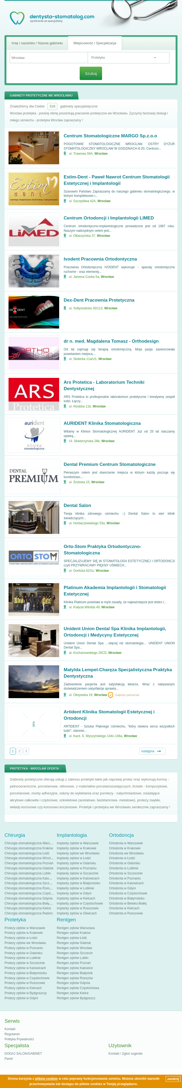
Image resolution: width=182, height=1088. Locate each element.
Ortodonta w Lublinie (123, 868)
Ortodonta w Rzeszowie (126, 913)
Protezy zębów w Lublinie (23, 958)
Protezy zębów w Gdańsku (23, 953)
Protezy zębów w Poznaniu (24, 948)
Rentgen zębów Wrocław (74, 948)
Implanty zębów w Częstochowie (80, 903)
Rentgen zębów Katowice (75, 968)
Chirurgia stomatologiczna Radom (29, 913)
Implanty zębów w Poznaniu (76, 868)
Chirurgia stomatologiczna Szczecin (30, 883)
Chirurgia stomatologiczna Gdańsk (29, 868)
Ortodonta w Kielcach (124, 908)
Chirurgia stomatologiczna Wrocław (30, 858)
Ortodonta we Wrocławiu (126, 853)
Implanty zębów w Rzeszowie (78, 908)
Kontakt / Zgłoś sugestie (125, 1053)
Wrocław (100, 153)
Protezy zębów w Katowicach (25, 968)
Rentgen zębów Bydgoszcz (76, 998)
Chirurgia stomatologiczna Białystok (30, 903)
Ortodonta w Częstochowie (128, 893)
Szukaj (91, 73)
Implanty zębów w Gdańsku (76, 863)
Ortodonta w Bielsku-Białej (128, 903)
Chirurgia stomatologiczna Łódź (27, 853)
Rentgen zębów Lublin (72, 958)
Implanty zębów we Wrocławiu (78, 853)
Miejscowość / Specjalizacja (95, 43)
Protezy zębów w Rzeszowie (25, 983)
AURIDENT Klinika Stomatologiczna (102, 423)
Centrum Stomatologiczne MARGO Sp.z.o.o (110, 135)
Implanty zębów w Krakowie (76, 848)
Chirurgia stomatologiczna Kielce (28, 908)
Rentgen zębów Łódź (72, 938)
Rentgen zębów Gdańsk (74, 943)
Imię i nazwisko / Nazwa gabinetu (37, 43)
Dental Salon (77, 505)
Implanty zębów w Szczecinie (77, 873)
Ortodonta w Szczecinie (126, 873)
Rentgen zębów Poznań (74, 963)
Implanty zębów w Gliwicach (77, 913)
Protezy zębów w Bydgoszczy (26, 993)
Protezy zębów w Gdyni (21, 998)
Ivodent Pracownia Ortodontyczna (100, 259)
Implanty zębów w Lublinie (75, 888)
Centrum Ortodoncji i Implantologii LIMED (109, 218)
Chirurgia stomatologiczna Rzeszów (30, 888)
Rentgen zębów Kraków (74, 933)
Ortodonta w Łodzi (122, 858)
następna (147, 751)
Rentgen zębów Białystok (75, 973)
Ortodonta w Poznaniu (125, 878)
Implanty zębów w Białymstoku (78, 883)
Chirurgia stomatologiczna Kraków (29, 848)
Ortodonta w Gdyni (122, 888)
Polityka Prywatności (19, 1039)
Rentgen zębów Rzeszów (75, 978)
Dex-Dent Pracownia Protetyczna (99, 300)
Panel (9, 1059)
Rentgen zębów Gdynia (73, 983)
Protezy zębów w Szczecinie (25, 963)
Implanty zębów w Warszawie (78, 843)
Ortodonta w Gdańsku (124, 863)
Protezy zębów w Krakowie (24, 933)
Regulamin (12, 1034)
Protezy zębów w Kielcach (23, 988)
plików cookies (46, 1079)
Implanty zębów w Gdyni (74, 893)
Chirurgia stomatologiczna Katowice (30, 878)
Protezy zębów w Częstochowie (27, 978)
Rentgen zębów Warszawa (76, 928)
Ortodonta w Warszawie (126, 843)
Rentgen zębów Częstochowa (78, 988)
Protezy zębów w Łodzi (21, 938)
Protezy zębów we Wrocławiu (25, 943)
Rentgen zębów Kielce (72, 993)
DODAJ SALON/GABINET (23, 1053)
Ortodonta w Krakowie (124, 848)
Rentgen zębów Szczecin (75, 953)
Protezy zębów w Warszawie (25, 928)
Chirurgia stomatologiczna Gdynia (28, 898)
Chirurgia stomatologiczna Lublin (28, 873)
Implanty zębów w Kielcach (76, 898)
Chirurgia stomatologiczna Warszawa (31, 843)
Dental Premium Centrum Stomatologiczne (110, 464)
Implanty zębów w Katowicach (78, 878)
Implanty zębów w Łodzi (74, 858)
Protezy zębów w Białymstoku (26, 973)
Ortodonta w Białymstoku (126, 898)
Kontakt (10, 1029)
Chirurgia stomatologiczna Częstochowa (33, 893)
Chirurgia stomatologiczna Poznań (29, 863)
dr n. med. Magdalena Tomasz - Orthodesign (111, 341)
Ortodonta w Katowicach (126, 883)
